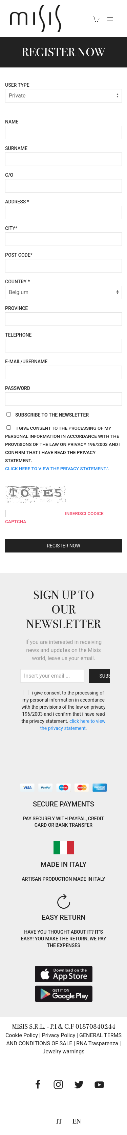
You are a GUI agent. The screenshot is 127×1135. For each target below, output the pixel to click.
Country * (17, 281)
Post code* (19, 255)
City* (11, 228)
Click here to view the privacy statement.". (57, 468)
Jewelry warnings (64, 1051)
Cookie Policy (21, 1035)
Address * (17, 201)
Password (17, 388)
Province (16, 308)
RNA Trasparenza (97, 1043)
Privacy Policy (59, 1035)
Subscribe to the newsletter (47, 415)
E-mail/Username (26, 361)
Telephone (18, 335)
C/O (9, 175)
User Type (17, 85)
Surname (16, 148)
